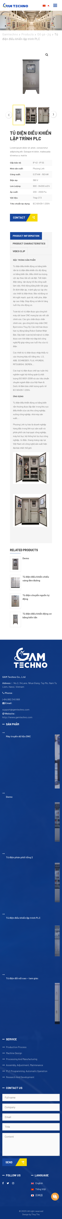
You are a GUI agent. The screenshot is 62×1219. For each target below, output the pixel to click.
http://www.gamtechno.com (17, 717)
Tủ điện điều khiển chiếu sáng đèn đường (36, 578)
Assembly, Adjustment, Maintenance (24, 1065)
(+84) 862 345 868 (11, 699)
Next (53, 114)
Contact (25, 217)
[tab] (26, 236)
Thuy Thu (36, 1214)
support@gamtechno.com (15, 709)
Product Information (26, 235)
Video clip (19, 251)
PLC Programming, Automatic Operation (26, 1071)
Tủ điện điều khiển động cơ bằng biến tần (37, 615)
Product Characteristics (29, 243)
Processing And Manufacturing (21, 1059)
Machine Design (14, 1053)
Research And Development (20, 1077)
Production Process (16, 1047)
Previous (9, 115)
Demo (26, 558)
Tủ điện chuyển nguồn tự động (36, 597)
